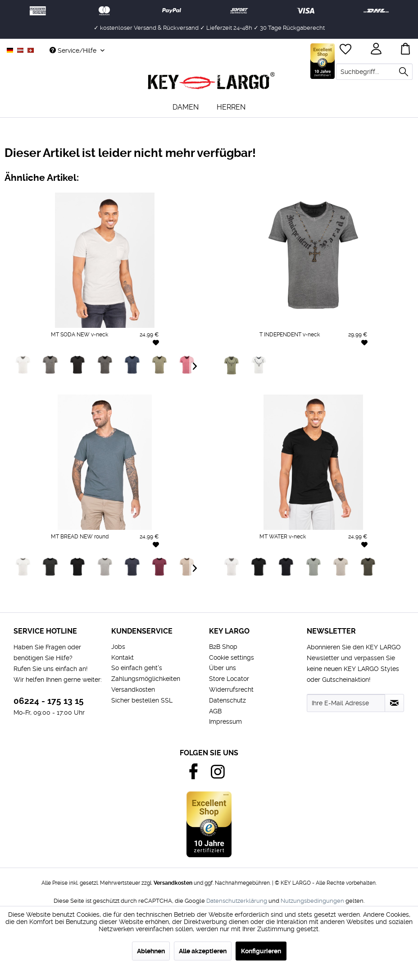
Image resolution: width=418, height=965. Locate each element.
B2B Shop (223, 646)
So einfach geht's (136, 667)
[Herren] (231, 107)
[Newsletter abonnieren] (394, 703)
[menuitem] (374, 72)
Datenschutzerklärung (236, 900)
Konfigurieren (261, 951)
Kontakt (122, 657)
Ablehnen (151, 951)
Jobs (118, 646)
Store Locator (229, 678)
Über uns (222, 667)
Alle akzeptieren (203, 951)
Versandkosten (133, 689)
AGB (215, 711)
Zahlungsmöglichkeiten (145, 678)
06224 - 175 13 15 (49, 701)
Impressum (225, 721)
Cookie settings (231, 657)
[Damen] (186, 107)
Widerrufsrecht (231, 689)
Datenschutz (227, 700)
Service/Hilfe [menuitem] (74, 50)
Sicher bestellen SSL (142, 700)
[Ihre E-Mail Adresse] (346, 703)
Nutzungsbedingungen (312, 900)
